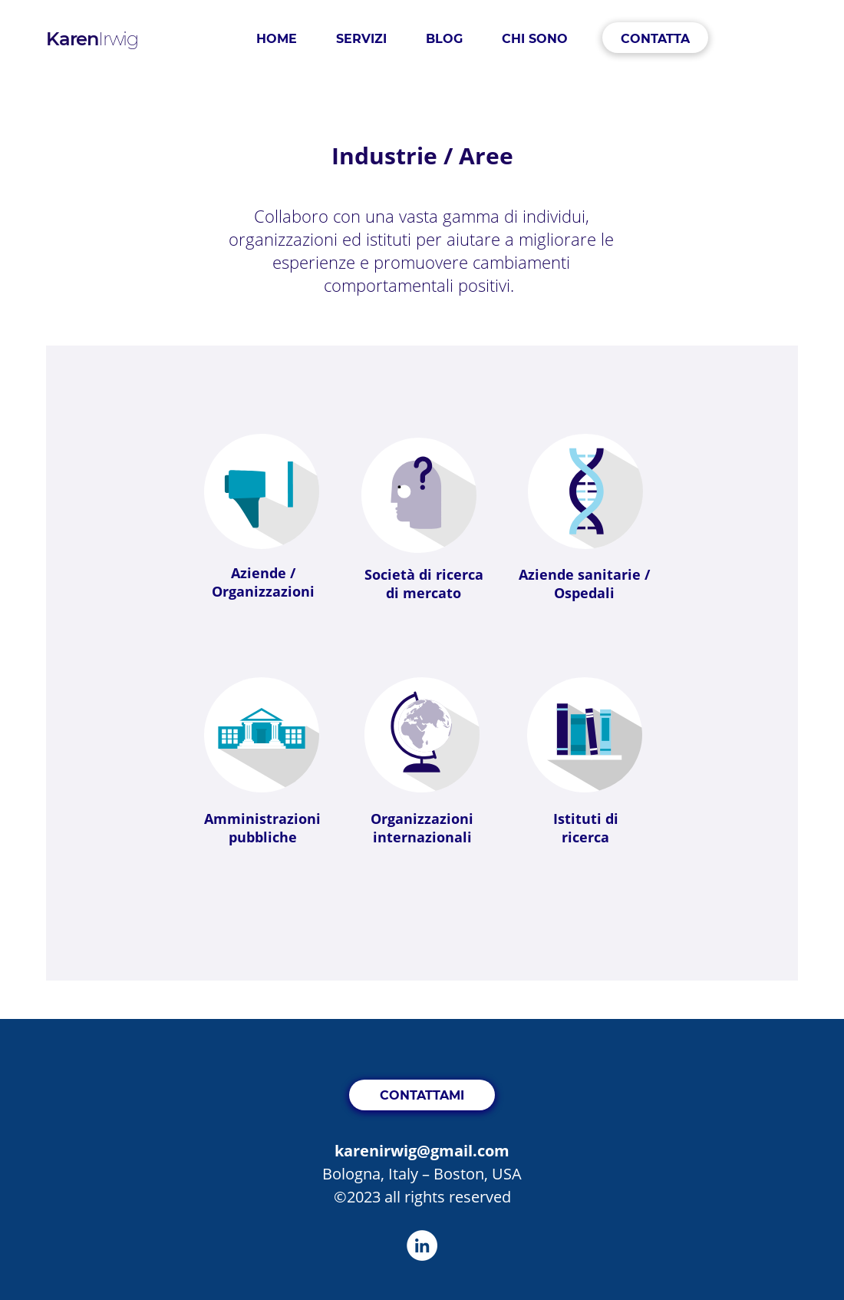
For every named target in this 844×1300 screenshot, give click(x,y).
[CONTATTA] (655, 37)
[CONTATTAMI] (422, 1095)
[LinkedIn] (422, 1245)
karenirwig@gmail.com (422, 1150)
